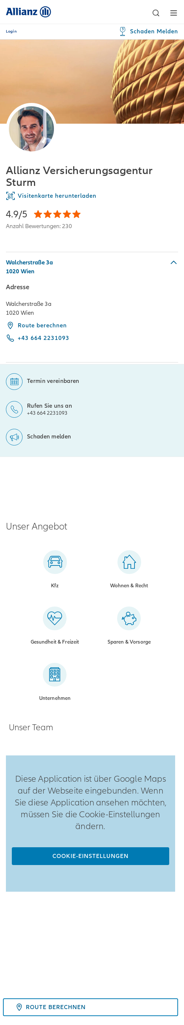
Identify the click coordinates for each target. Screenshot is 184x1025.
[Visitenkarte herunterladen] (92, 195)
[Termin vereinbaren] (42, 377)
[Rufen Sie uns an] (39, 405)
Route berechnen (36, 325)
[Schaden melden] (38, 432)
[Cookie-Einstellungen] (90, 856)
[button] (155, 13)
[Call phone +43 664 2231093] (37, 338)
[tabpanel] (92, 307)
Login (11, 31)
